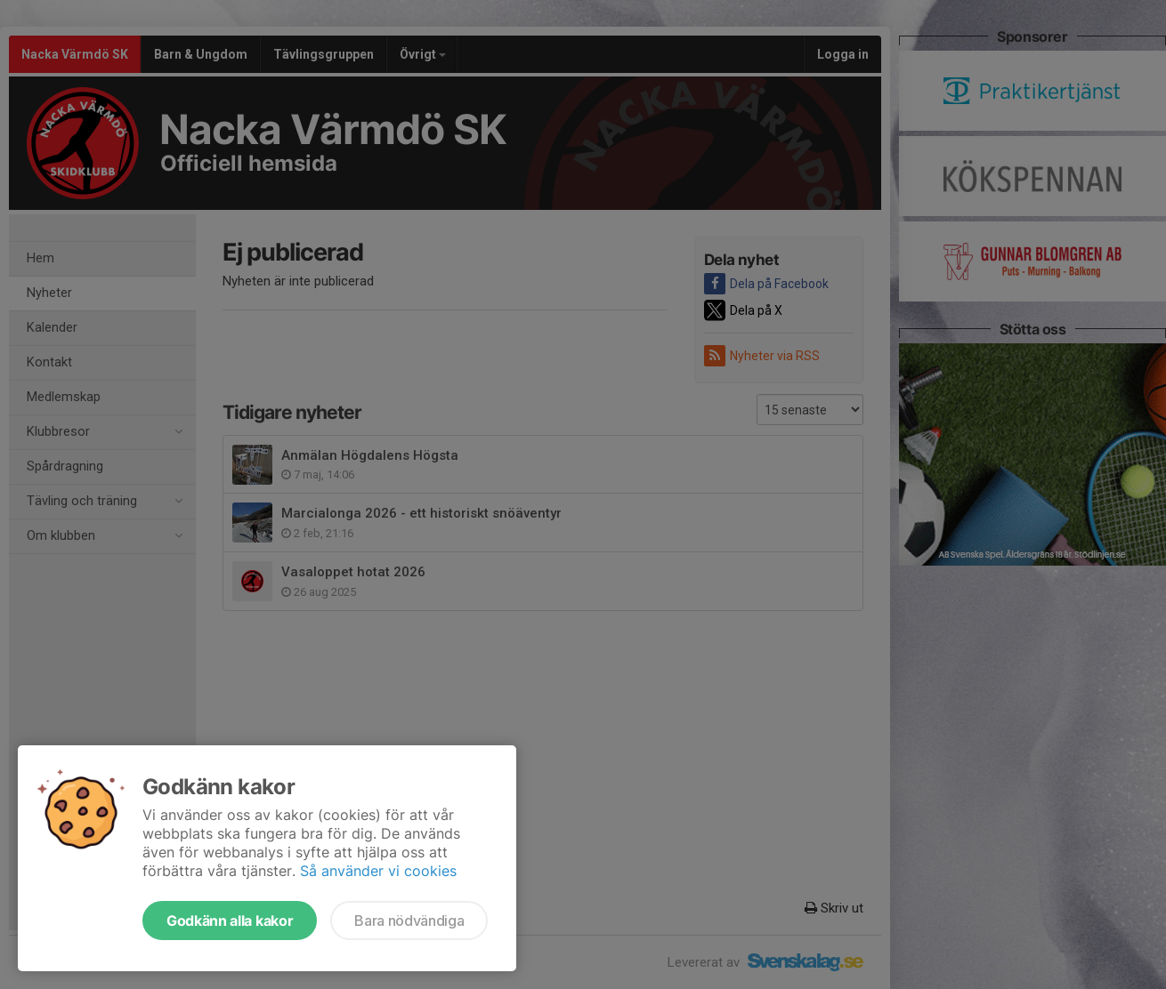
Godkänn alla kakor (229, 920)
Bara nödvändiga (409, 920)
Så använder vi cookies (378, 871)
